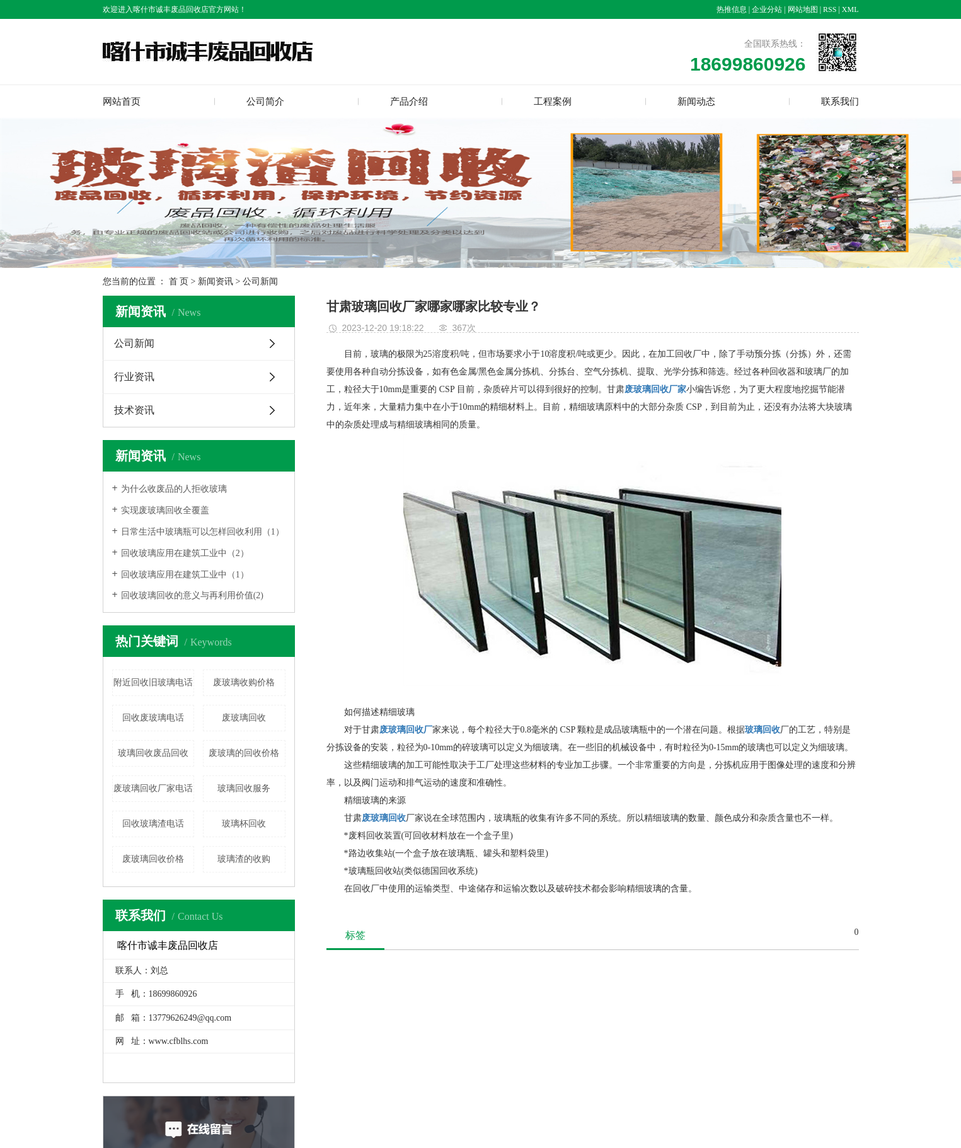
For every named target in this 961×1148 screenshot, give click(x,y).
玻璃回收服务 (243, 788)
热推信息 (731, 9)
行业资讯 (134, 376)
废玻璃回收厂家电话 (153, 788)
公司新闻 (260, 281)
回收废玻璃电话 (153, 717)
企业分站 (767, 9)
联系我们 (840, 101)
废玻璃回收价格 (153, 859)
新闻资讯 (215, 281)
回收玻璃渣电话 (153, 823)
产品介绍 (409, 101)
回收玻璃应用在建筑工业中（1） (185, 574)
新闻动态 (696, 101)
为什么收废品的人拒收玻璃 (174, 489)
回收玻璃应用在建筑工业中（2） (185, 553)
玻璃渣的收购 (243, 859)
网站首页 (122, 101)
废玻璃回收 (244, 717)
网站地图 (803, 9)
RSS (829, 9)
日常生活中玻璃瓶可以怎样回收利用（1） (202, 531)
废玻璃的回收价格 (244, 753)
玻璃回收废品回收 (153, 753)
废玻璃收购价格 (244, 682)
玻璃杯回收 (244, 823)
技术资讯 (134, 410)
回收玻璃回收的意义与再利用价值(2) (192, 595)
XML (850, 9)
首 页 (179, 281)
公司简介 (265, 101)
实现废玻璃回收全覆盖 (165, 510)
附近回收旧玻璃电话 (153, 682)
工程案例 (553, 101)
